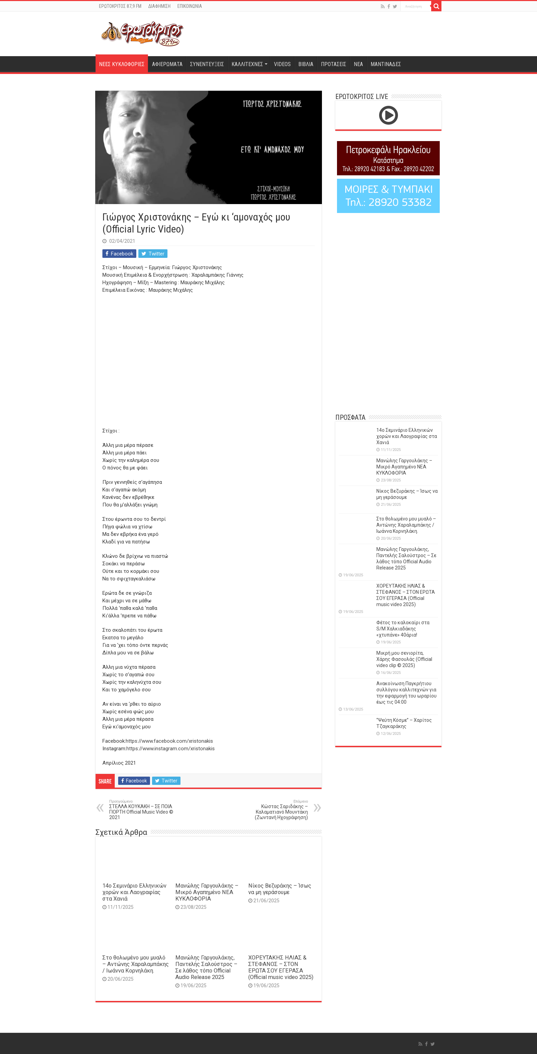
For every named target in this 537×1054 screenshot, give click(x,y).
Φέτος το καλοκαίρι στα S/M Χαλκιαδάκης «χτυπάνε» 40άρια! (402, 629)
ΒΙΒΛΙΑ (305, 64)
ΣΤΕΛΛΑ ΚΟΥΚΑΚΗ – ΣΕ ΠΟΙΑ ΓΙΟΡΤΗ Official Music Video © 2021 (144, 809)
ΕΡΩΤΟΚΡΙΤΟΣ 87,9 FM (120, 6)
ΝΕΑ (358, 64)
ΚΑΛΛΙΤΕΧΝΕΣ (247, 64)
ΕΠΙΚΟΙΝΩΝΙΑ (189, 6)
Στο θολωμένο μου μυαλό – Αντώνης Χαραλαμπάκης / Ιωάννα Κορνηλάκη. (135, 964)
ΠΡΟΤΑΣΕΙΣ (333, 64)
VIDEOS (282, 64)
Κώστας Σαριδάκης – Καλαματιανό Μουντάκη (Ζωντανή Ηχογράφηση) (273, 809)
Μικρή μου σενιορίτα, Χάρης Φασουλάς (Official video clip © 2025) (404, 659)
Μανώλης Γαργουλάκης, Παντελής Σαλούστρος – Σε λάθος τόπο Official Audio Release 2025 (206, 967)
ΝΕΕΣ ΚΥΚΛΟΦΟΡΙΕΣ (122, 64)
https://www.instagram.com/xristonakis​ (170, 748)
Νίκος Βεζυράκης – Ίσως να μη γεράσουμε (279, 888)
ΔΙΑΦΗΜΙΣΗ (159, 6)
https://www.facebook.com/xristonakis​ (169, 741)
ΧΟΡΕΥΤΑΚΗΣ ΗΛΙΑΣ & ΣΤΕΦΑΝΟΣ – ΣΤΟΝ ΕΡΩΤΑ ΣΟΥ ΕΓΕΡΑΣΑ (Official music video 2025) (280, 967)
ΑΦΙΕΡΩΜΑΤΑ (167, 64)
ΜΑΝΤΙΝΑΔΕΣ (386, 64)
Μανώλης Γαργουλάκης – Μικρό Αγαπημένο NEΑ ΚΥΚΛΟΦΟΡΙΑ (206, 892)
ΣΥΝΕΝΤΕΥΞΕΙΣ (207, 64)
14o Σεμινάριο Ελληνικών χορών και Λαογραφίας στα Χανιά (134, 892)
